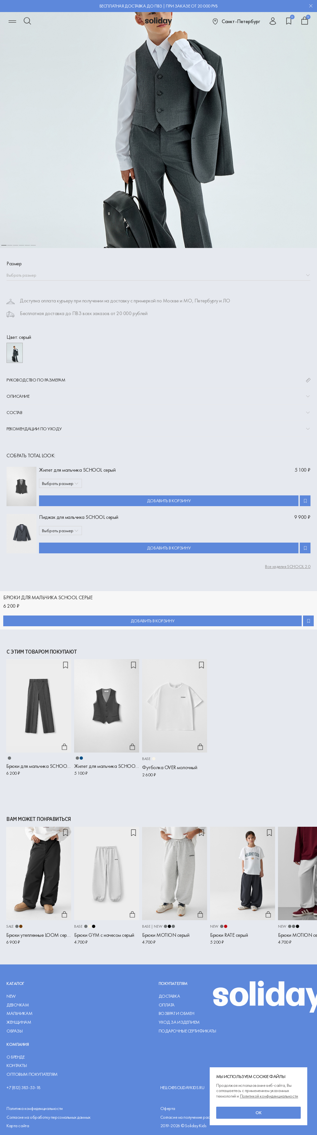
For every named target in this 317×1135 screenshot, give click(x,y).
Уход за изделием (179, 1022)
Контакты (17, 1065)
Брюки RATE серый (229, 935)
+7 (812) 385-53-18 (23, 1087)
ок (259, 1112)
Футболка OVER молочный (169, 767)
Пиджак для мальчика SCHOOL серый (78, 517)
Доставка (169, 996)
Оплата (167, 1005)
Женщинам (19, 1022)
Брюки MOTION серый (165, 935)
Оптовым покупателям (32, 1074)
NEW (11, 996)
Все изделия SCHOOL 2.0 (287, 566)
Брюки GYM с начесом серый (104, 935)
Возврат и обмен (176, 1013)
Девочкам (18, 1005)
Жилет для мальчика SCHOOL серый (77, 470)
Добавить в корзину (169, 501)
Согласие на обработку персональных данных (48, 1117)
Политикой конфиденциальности (269, 1096)
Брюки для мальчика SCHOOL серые (38, 766)
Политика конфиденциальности (35, 1108)
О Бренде (16, 1057)
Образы (14, 1031)
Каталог (15, 983)
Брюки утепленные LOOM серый (38, 935)
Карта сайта (18, 1125)
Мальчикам (19, 1013)
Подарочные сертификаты (187, 1031)
